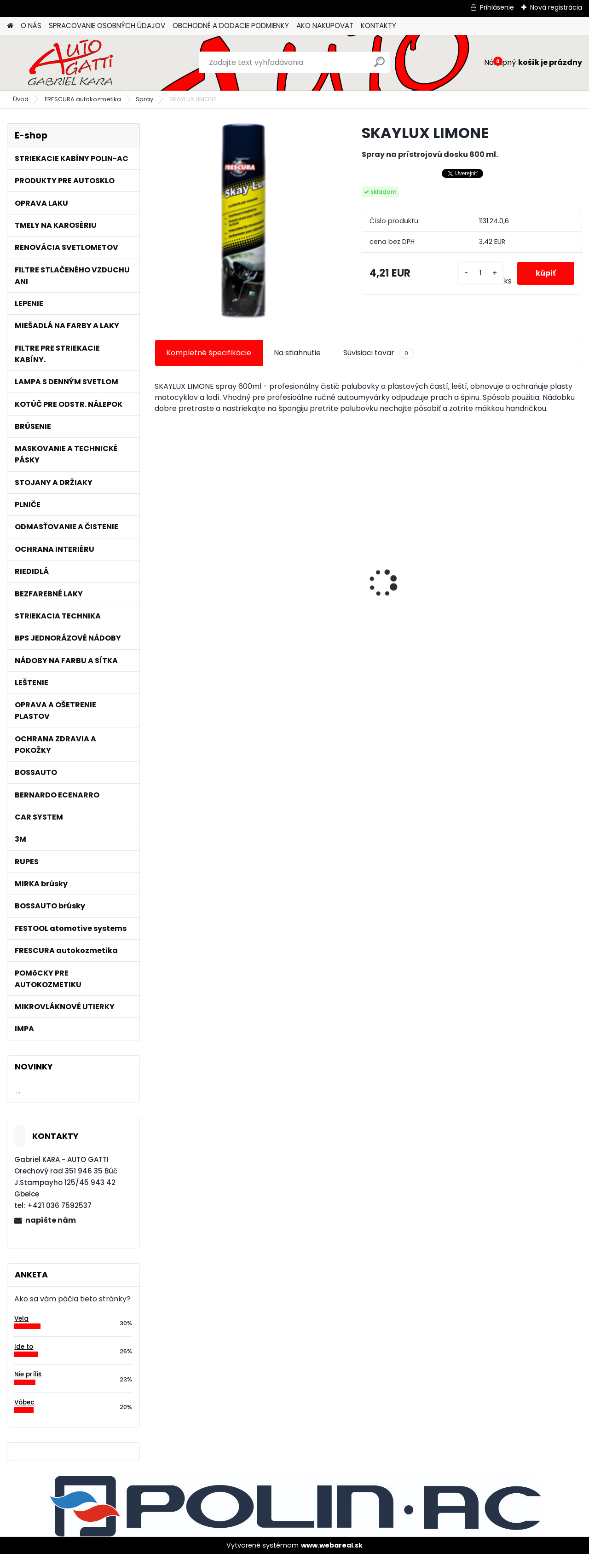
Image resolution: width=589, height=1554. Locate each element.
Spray (144, 99)
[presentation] (159, 567)
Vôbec (24, 1402)
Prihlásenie (497, 7)
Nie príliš (27, 1374)
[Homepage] (10, 26)
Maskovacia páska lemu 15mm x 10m (530, 578)
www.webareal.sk (332, 1545)
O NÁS (31, 25)
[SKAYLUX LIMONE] (243, 221)
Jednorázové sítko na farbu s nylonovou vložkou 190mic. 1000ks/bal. (200, 581)
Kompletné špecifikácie (208, 352)
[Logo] (70, 63)
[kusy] (480, 273)
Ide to (23, 1346)
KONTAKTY (378, 25)
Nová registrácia (556, 7)
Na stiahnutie (297, 352)
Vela (21, 1318)
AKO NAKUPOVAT (324, 25)
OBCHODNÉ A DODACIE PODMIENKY (231, 25)
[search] (379, 66)
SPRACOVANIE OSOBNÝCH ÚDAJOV (107, 25)
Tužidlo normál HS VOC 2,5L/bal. (311, 581)
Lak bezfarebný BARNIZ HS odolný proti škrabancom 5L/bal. (418, 583)
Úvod (21, 99)
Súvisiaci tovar (378, 352)
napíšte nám (50, 1220)
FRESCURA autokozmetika (83, 99)
